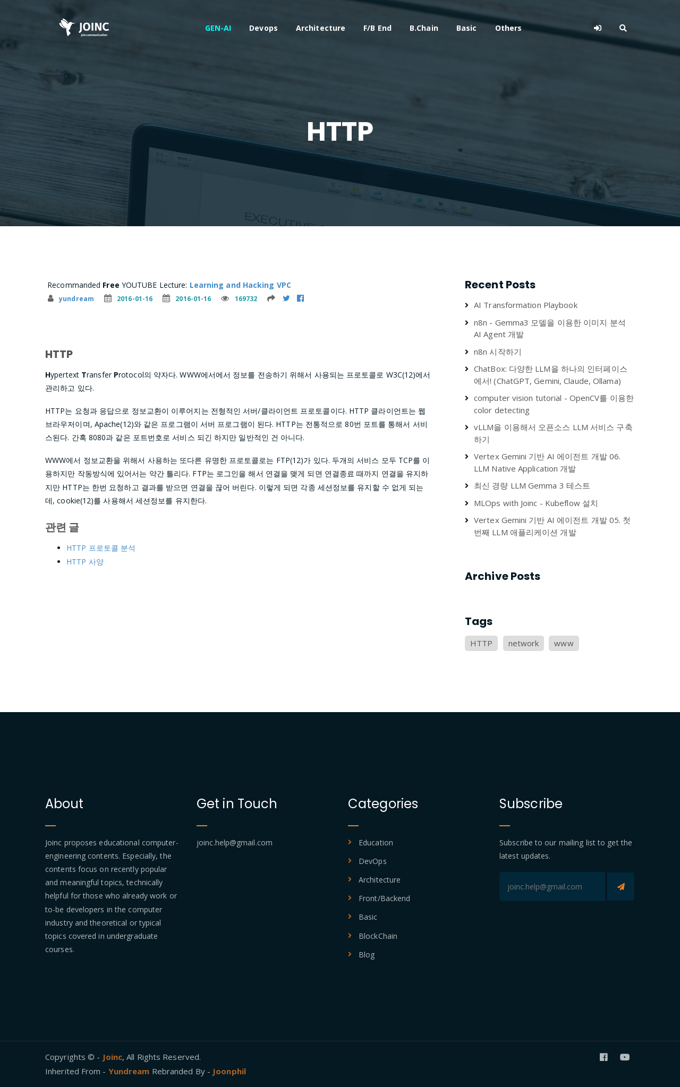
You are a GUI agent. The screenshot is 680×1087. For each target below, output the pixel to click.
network (523, 643)
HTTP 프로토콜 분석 (100, 548)
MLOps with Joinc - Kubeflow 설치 (536, 503)
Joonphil (229, 1071)
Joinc (113, 1056)
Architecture (320, 28)
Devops (263, 28)
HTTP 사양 (85, 562)
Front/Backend (384, 898)
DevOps (373, 861)
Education (376, 842)
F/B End (377, 28)
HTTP (481, 643)
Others (508, 28)
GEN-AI (218, 28)
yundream (71, 298)
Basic (466, 28)
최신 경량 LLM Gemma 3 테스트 (532, 485)
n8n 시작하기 (498, 351)
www (563, 643)
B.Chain (424, 28)
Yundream (130, 1071)
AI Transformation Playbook (525, 304)
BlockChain (378, 936)
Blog (367, 954)
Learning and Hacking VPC (240, 285)
